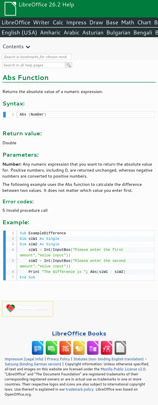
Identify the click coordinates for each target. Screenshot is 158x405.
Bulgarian (118, 32)
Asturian (93, 32)
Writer (41, 22)
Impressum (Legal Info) (24, 357)
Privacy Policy (58, 357)
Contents (13, 46)
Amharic (50, 32)
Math (127, 22)
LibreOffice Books (79, 332)
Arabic (71, 32)
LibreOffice (15, 22)
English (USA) (19, 32)
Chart (144, 22)
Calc (57, 22)
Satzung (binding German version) (33, 362)
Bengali (142, 32)
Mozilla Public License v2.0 (122, 368)
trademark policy (79, 388)
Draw (96, 22)
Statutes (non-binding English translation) (108, 357)
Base (112, 22)
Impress (76, 22)
